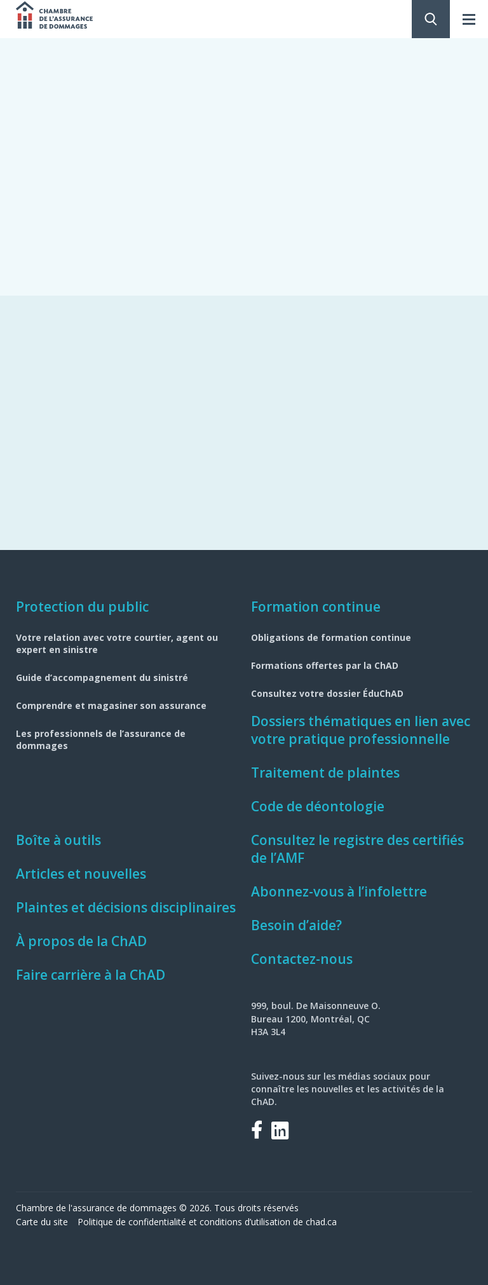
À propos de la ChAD (81, 941)
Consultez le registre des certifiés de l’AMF (357, 849)
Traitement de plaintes (325, 772)
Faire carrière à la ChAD (90, 975)
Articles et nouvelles (81, 874)
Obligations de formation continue (331, 637)
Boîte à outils (58, 840)
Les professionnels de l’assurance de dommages (101, 739)
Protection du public (82, 606)
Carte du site (42, 1222)
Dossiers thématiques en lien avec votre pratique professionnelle (360, 730)
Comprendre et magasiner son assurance (111, 705)
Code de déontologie (317, 806)
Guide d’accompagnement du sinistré (102, 677)
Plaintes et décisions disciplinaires (126, 907)
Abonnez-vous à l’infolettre (339, 891)
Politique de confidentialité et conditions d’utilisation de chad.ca (207, 1222)
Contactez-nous (302, 959)
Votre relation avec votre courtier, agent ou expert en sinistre (117, 643)
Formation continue (316, 606)
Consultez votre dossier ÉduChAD (327, 693)
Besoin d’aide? (296, 925)
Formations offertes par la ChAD (324, 665)
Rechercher (431, 19)
